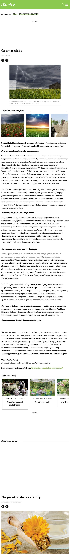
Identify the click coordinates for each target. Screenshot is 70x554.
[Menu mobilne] (67, 4)
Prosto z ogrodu (42, 402)
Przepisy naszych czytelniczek (15, 403)
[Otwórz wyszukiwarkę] (63, 4)
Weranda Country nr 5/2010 (15, 398)
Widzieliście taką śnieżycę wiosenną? (47, 368)
